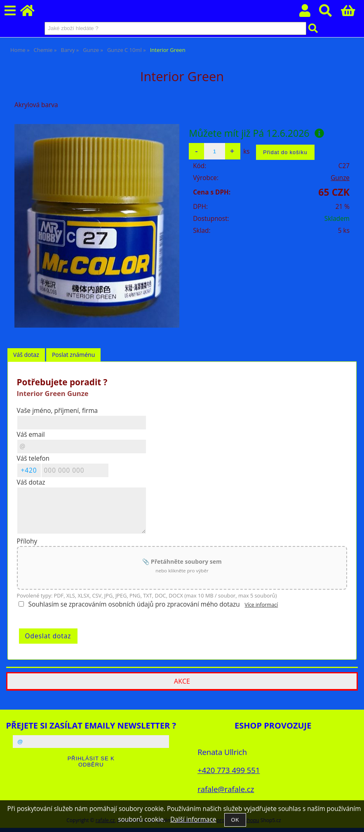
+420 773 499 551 (228, 770)
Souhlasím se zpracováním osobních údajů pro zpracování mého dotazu (134, 604)
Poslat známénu (73, 355)
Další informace (193, 819)
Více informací (261, 604)
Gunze (340, 177)
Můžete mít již (256, 133)
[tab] (26, 355)
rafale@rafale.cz (225, 789)
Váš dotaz (26, 355)
